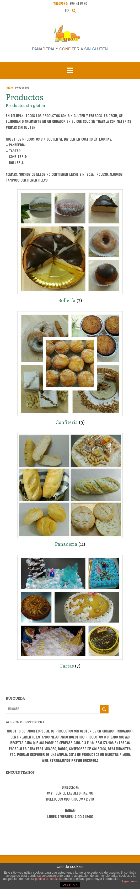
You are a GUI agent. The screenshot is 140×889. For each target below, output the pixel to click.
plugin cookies (129, 881)
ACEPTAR (70, 884)
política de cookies (48, 879)
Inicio (9, 87)
